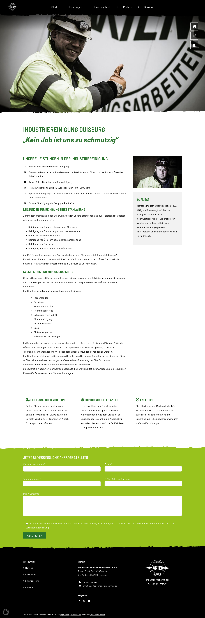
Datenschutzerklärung (37, 527)
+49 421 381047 (90, 582)
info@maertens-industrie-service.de (100, 585)
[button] (135, 172)
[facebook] (79, 601)
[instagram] (84, 601)
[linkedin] (89, 601)
